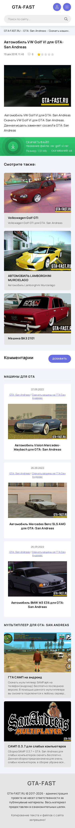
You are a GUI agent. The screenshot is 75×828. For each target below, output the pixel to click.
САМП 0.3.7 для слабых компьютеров (37, 746)
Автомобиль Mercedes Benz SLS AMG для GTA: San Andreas (37, 526)
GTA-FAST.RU (12, 31)
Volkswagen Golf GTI (23, 218)
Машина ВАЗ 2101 (21, 338)
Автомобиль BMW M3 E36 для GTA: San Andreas (37, 605)
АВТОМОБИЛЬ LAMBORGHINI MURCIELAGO (29, 278)
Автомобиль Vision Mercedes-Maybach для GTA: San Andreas (37, 447)
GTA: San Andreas (34, 31)
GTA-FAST (23, 7)
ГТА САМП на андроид (25, 677)
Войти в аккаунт (57, 7)
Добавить (59, 358)
